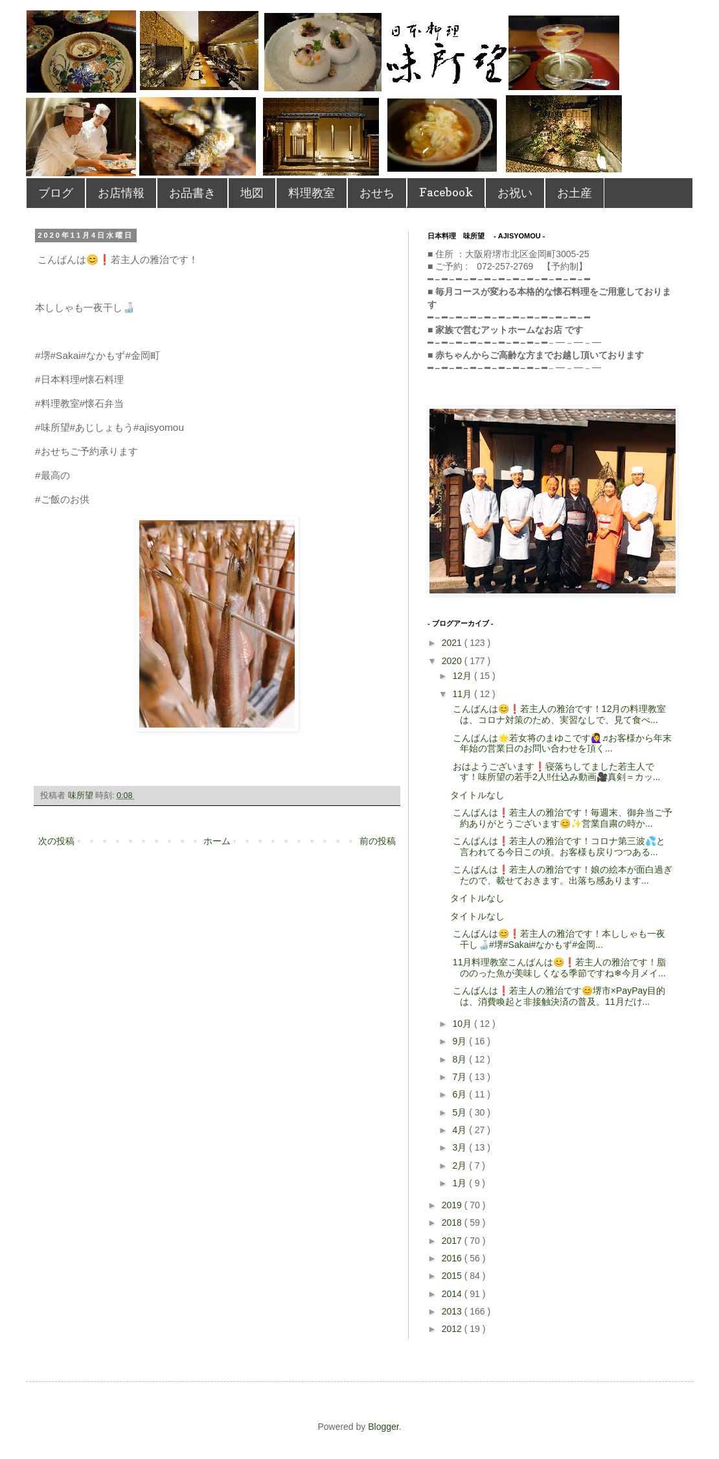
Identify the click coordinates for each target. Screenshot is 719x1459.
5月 (460, 1112)
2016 (453, 1258)
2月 (460, 1165)
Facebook (446, 192)
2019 (453, 1205)
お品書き (192, 193)
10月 (463, 1023)
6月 (460, 1094)
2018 (453, 1222)
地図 (252, 193)
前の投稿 (378, 841)
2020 (453, 661)
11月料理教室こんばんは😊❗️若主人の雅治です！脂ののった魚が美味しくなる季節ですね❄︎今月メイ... (558, 967)
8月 (460, 1059)
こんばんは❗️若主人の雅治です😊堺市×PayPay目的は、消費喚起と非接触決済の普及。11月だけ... (557, 996)
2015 (453, 1275)
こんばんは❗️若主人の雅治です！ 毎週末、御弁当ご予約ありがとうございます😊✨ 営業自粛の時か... (561, 818)
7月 (460, 1077)
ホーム (217, 841)
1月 (460, 1183)
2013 (453, 1311)
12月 (463, 676)
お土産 (574, 193)
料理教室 (311, 193)
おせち (377, 193)
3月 (460, 1147)
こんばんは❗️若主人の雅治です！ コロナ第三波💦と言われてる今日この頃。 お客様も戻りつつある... (557, 846)
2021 (453, 643)
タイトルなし (477, 795)
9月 (460, 1041)
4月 (460, 1130)
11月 (463, 694)
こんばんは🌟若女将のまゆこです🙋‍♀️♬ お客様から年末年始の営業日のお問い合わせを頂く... (561, 743)
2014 (453, 1294)
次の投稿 (56, 841)
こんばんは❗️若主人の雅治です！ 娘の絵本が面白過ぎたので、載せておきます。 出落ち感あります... (561, 875)
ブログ (55, 193)
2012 (453, 1329)
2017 (453, 1240)
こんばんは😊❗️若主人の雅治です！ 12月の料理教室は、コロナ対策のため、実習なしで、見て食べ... (558, 714)
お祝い (514, 193)
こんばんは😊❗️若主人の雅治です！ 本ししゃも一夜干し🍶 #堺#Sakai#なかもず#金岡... (557, 939)
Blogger (383, 1426)
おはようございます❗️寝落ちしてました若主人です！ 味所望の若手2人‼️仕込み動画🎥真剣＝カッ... (555, 772)
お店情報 (121, 193)
